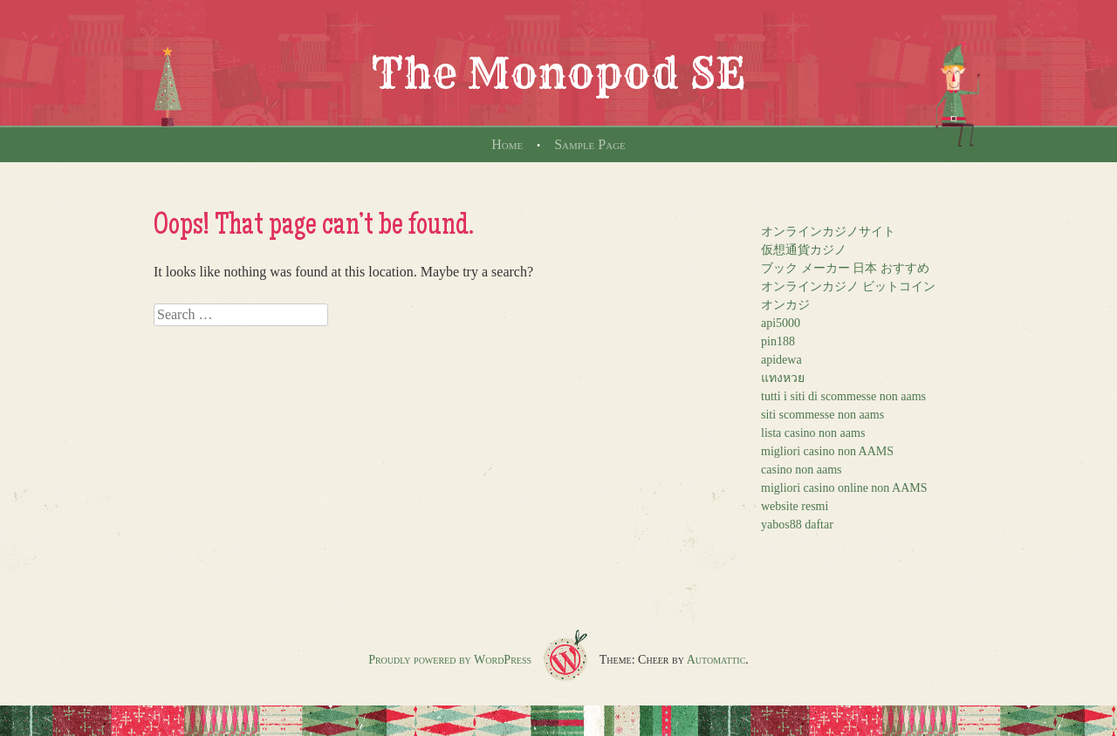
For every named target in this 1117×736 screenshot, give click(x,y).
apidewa (781, 359)
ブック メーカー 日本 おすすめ (845, 268)
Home (507, 144)
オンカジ (785, 304)
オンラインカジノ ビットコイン (848, 286)
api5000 (780, 323)
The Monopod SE (558, 73)
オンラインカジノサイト (828, 231)
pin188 (778, 341)
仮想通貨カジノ (803, 249)
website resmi (794, 506)
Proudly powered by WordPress (449, 659)
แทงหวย (783, 378)
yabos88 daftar (797, 524)
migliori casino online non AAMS (844, 487)
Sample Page (590, 144)
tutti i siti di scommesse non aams (843, 396)
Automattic (716, 659)
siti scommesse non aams (822, 414)
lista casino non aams (813, 433)
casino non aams (801, 469)
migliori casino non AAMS (827, 451)
